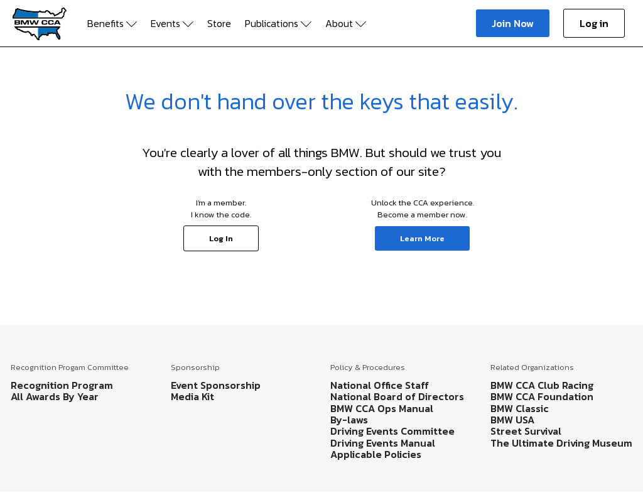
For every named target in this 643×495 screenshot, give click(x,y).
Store (219, 23)
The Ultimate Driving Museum (561, 442)
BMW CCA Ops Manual (381, 408)
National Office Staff (379, 385)
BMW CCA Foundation (541, 396)
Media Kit (192, 396)
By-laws (349, 419)
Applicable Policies (375, 454)
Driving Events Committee (392, 430)
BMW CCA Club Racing (541, 385)
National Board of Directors (397, 396)
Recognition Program (62, 385)
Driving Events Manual (382, 442)
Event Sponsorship (216, 385)
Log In (221, 238)
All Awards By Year (55, 396)
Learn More (422, 238)
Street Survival (525, 430)
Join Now (513, 23)
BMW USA (512, 419)
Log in (594, 23)
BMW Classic (519, 408)
